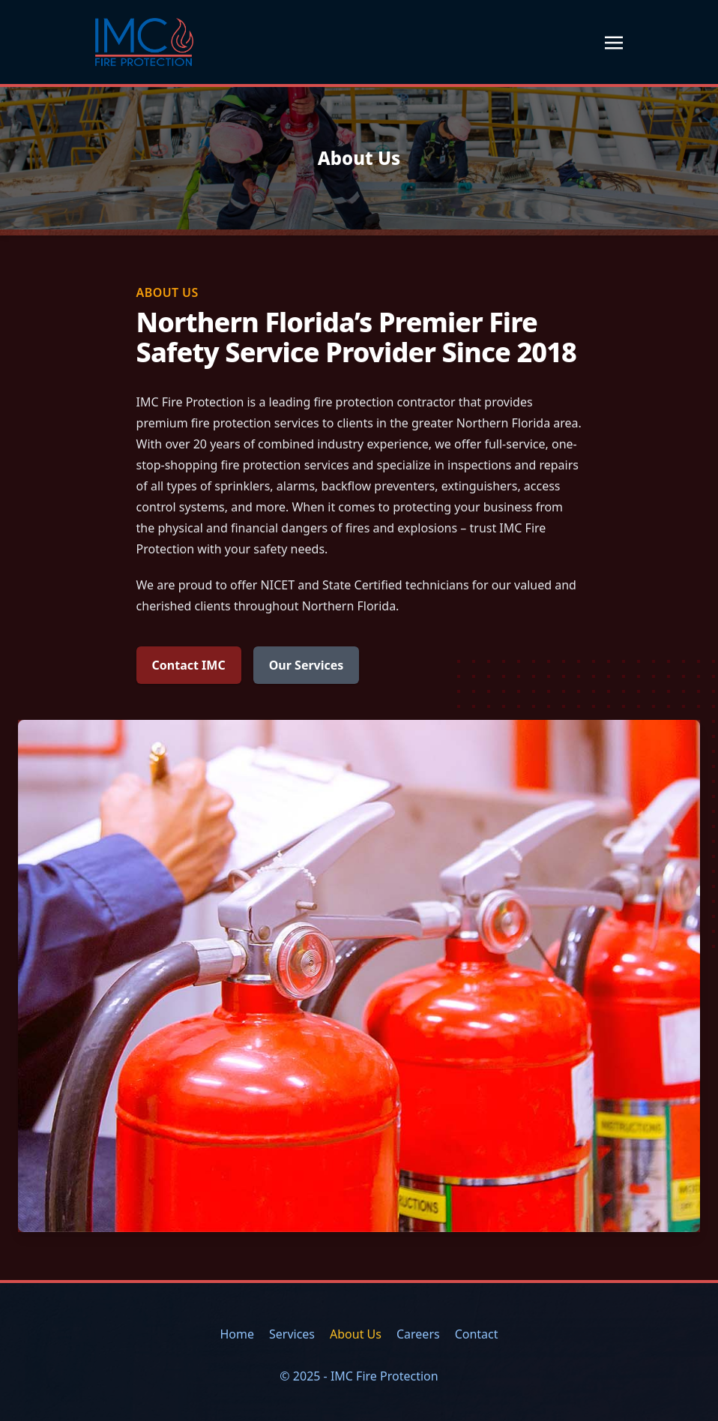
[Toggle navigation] (614, 41)
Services (292, 1334)
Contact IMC (189, 665)
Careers (418, 1334)
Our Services (306, 665)
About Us (355, 1334)
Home (237, 1334)
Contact (476, 1334)
